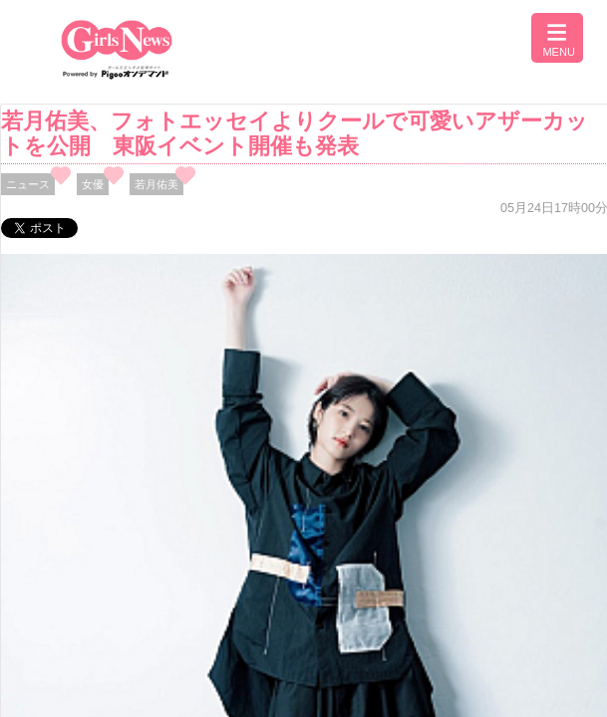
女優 (93, 184)
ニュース (28, 184)
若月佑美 (156, 184)
